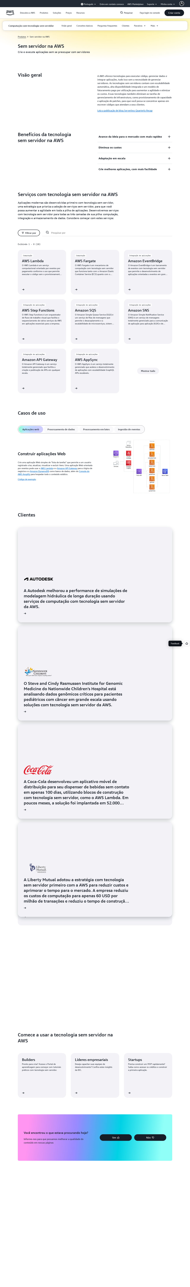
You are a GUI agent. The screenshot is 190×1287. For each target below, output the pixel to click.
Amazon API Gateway (67, 468)
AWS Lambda (47, 468)
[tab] (31, 429)
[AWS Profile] (181, 3)
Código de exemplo (27, 479)
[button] (27, 12)
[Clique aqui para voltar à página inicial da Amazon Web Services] (10, 14)
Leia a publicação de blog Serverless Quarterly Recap (124, 110)
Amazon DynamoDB (39, 471)
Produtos (22, 36)
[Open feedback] (186, 643)
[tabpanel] (95, 467)
